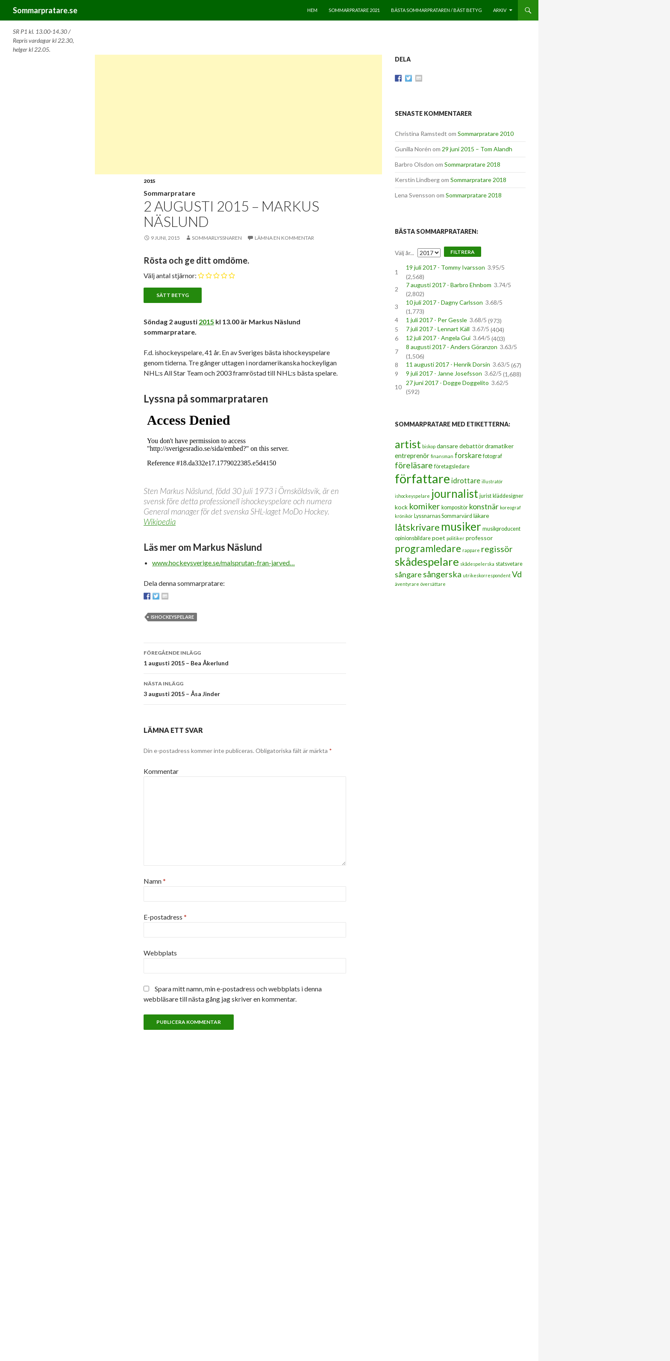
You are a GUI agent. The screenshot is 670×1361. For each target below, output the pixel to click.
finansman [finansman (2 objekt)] (442, 456)
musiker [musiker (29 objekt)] (461, 526)
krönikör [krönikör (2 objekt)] (404, 516)
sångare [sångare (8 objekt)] (408, 574)
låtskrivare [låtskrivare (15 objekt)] (417, 527)
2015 (150, 181)
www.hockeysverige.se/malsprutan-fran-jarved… (223, 563)
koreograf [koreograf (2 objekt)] (510, 507)
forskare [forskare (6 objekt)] (468, 455)
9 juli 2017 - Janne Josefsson (444, 373)
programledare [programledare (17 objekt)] (428, 548)
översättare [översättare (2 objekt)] (433, 584)
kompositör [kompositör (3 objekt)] (454, 507)
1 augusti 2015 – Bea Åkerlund (245, 657)
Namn (155, 881)
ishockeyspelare (172, 617)
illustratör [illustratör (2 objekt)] (492, 481)
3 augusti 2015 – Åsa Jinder (245, 688)
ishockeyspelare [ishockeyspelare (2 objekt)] (412, 496)
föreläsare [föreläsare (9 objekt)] (414, 465)
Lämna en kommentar (284, 238)
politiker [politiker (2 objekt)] (455, 538)
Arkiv (499, 10)
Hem (312, 10)
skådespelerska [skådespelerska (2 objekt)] (477, 564)
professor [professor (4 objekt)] (479, 537)
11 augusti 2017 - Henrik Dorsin (448, 364)
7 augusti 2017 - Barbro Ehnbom (448, 284)
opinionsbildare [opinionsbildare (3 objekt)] (413, 538)
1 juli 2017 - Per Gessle (436, 319)
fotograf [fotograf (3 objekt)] (492, 456)
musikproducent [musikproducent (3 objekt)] (501, 529)
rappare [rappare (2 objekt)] (471, 550)
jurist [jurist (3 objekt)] (485, 496)
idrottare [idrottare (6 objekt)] (465, 480)
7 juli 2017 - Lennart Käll (438, 328)
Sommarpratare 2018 (472, 164)
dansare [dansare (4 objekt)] (447, 446)
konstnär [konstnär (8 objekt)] (484, 506)
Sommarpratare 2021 (354, 10)
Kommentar (161, 771)
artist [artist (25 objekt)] (408, 444)
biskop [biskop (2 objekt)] (428, 446)
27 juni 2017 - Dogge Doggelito (447, 382)
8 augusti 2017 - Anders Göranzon (451, 346)
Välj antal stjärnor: (170, 275)
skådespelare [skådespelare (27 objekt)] (427, 561)
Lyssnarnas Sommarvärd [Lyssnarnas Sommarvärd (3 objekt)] (443, 516)
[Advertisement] (238, 114)
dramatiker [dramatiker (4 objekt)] (499, 446)
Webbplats (160, 953)
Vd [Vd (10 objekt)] (517, 574)
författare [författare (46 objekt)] (422, 478)
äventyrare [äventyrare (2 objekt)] (407, 584)
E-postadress (165, 917)
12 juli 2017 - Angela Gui (438, 337)
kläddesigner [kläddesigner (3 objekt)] (508, 496)
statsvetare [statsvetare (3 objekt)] (509, 564)
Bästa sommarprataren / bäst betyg (436, 10)
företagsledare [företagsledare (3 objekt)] (452, 466)
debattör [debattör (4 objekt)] (471, 446)
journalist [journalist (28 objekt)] (454, 493)
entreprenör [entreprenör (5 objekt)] (412, 455)
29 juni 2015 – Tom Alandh (477, 149)
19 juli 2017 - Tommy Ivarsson (445, 267)
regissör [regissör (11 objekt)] (497, 549)
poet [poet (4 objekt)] (438, 537)
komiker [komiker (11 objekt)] (424, 506)
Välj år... (404, 252)
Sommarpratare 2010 (486, 133)
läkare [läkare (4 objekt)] (481, 515)
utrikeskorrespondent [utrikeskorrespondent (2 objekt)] (487, 575)
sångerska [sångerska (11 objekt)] (442, 574)
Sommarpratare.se (45, 10)
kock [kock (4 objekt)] (401, 507)
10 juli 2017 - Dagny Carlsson (444, 302)
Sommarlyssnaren (217, 238)
